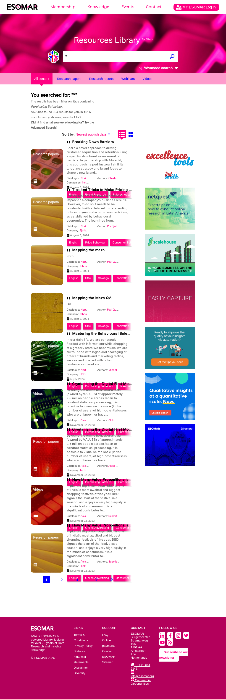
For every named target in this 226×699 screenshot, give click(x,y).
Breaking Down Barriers (93, 142)
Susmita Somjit (117, 516)
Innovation (122, 278)
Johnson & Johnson (92, 266)
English (73, 278)
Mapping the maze (88, 250)
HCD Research (89, 374)
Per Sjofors (114, 226)
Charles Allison (117, 178)
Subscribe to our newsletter (173, 654)
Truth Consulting (90, 470)
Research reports (101, 79)
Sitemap (107, 662)
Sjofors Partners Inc (92, 230)
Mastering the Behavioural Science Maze (108, 333)
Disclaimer (81, 667)
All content (41, 79)
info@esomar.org (142, 674)
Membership (62, 7)
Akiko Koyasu (116, 420)
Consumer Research (129, 578)
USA (88, 278)
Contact (153, 7)
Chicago (103, 278)
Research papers (69, 79)
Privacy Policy (83, 645)
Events (127, 7)
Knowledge (98, 7)
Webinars (128, 79)
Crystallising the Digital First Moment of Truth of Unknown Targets (130, 384)
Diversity (79, 673)
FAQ (105, 634)
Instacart (87, 182)
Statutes (79, 651)
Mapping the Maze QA (92, 298)
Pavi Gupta (113, 262)
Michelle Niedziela (119, 370)
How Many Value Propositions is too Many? (110, 479)
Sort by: (68, 134)
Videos (147, 79)
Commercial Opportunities (141, 681)
